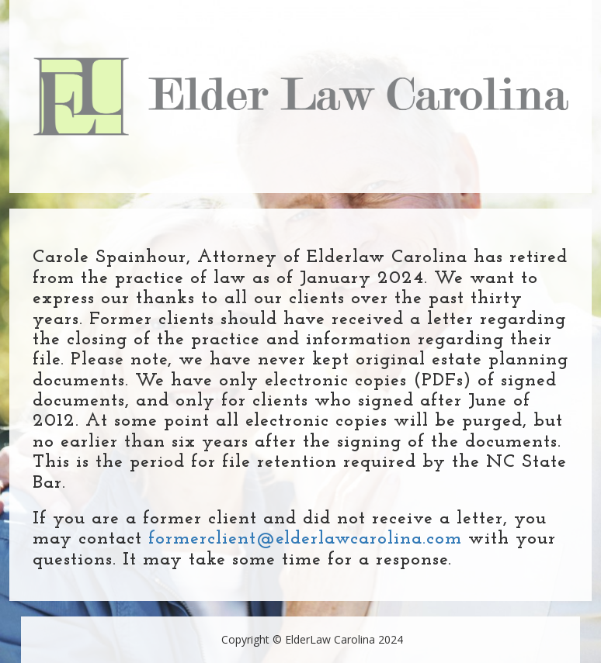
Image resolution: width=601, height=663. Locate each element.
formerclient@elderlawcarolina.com (305, 539)
